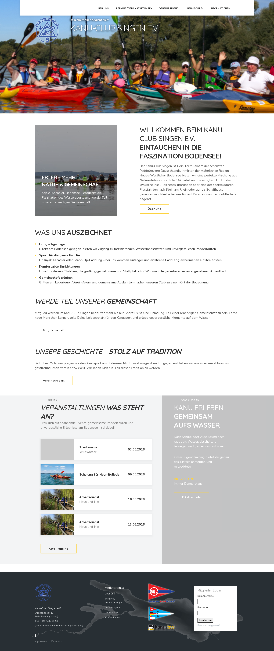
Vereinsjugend (170, 7)
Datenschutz (58, 641)
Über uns (104, 7)
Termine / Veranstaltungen (135, 7)
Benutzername (205, 596)
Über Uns (154, 209)
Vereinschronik (54, 381)
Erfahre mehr (191, 496)
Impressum (41, 641)
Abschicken (205, 620)
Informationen (221, 7)
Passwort (202, 607)
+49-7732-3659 (49, 621)
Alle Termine (58, 549)
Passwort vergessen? (208, 625)
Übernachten (196, 7)
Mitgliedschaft (54, 330)
